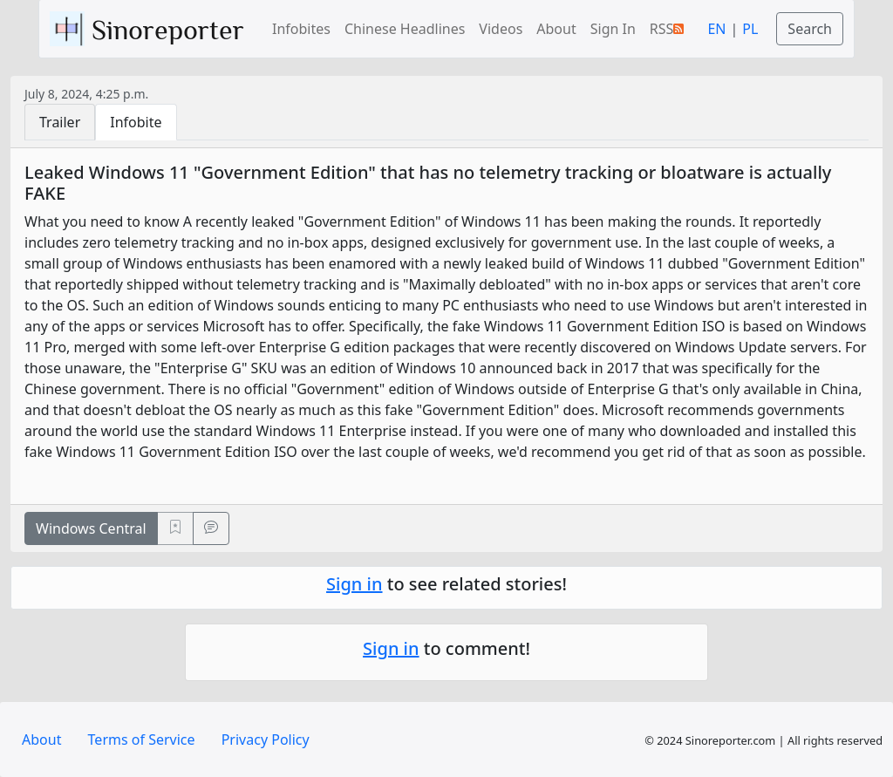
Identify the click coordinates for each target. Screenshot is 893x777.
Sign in (354, 584)
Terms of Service (141, 739)
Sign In (613, 28)
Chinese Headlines (404, 28)
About (556, 28)
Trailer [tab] (59, 122)
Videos (500, 28)
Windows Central (91, 528)
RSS (667, 28)
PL (750, 28)
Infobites (301, 28)
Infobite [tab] (135, 122)
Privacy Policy (266, 739)
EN (716, 28)
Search (809, 28)
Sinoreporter (150, 28)
